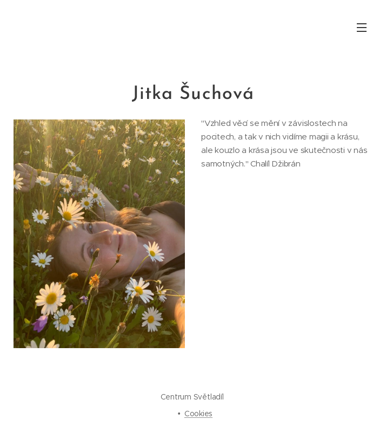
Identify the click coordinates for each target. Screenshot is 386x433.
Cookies (198, 413)
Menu (362, 27)
